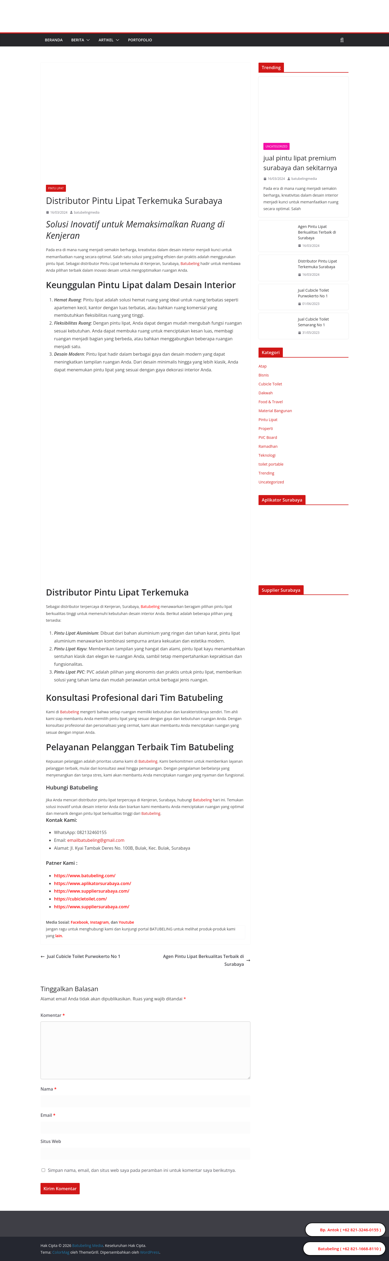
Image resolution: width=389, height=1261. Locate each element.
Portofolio (140, 39)
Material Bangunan (275, 410)
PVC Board (268, 437)
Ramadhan (268, 446)
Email (48, 1115)
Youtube (126, 922)
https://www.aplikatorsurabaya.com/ (92, 883)
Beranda (54, 39)
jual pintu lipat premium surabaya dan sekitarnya (300, 162)
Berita (77, 39)
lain (58, 935)
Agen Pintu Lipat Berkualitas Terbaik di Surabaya (206, 960)
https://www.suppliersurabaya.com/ (91, 891)
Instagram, (100, 922)
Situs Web (51, 1141)
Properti (266, 428)
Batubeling (189, 263)
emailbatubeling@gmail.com (95, 840)
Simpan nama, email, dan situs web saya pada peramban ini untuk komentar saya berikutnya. (142, 1170)
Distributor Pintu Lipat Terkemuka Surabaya (317, 263)
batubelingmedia (87, 212)
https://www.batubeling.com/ (84, 876)
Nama (48, 1089)
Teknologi (267, 455)
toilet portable (271, 464)
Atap (263, 366)
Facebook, (80, 922)
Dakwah (266, 392)
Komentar (53, 1015)
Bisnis (264, 375)
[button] (87, 40)
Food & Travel (271, 401)
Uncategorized (276, 146)
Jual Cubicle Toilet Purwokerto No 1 (80, 956)
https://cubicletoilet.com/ (80, 899)
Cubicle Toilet (270, 383)
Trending (266, 473)
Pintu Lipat (56, 188)
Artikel (106, 39)
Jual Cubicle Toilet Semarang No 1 (313, 322)
